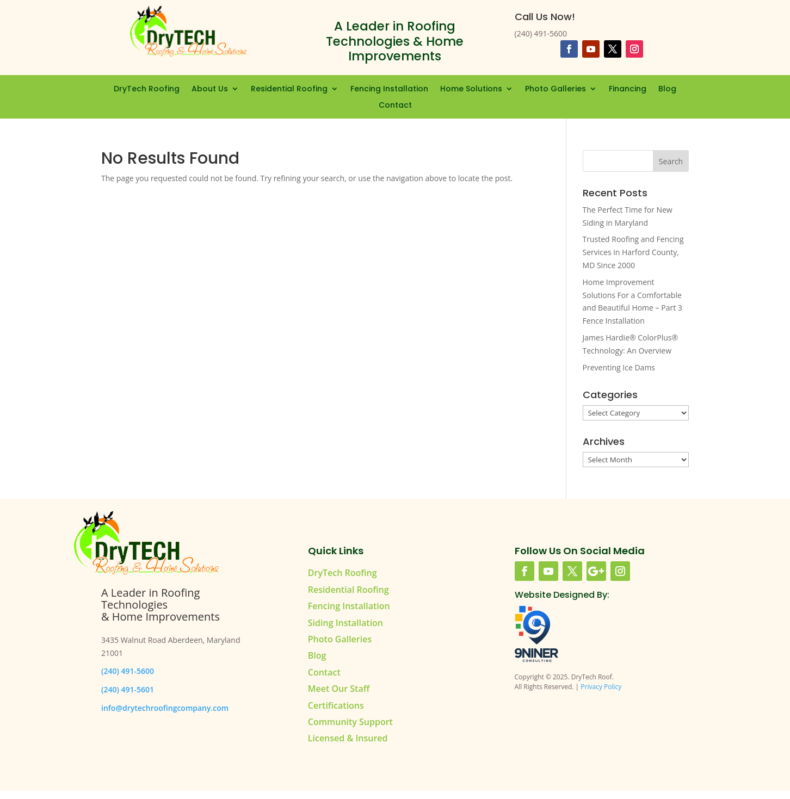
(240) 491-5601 (127, 689)
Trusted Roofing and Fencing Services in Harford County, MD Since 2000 (633, 252)
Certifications (336, 705)
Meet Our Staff (338, 689)
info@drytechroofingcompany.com (165, 708)
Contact (395, 105)
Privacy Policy (601, 686)
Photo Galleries (555, 89)
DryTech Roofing (147, 89)
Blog (667, 89)
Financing (627, 89)
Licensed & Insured (348, 738)
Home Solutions (471, 89)
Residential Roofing (289, 89)
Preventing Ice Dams (619, 367)
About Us (210, 89)
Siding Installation (345, 623)
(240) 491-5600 (127, 671)
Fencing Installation (389, 89)
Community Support (350, 722)
